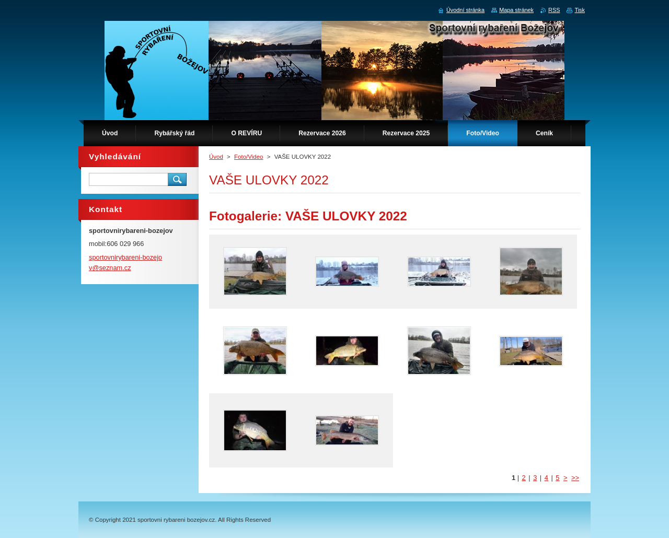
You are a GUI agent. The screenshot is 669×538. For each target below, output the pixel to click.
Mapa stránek (516, 10)
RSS (554, 10)
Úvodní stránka (465, 10)
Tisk (579, 10)
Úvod (216, 157)
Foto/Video (248, 157)
